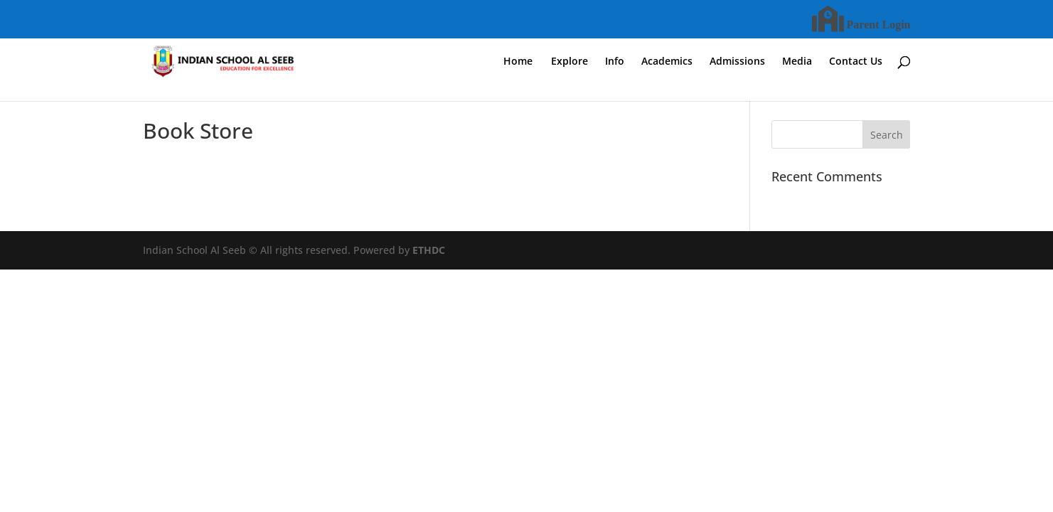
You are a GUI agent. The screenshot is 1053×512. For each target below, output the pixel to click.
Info (614, 62)
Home (518, 62)
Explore (569, 62)
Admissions (737, 62)
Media (797, 62)
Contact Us (855, 62)
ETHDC (428, 250)
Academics (667, 62)
